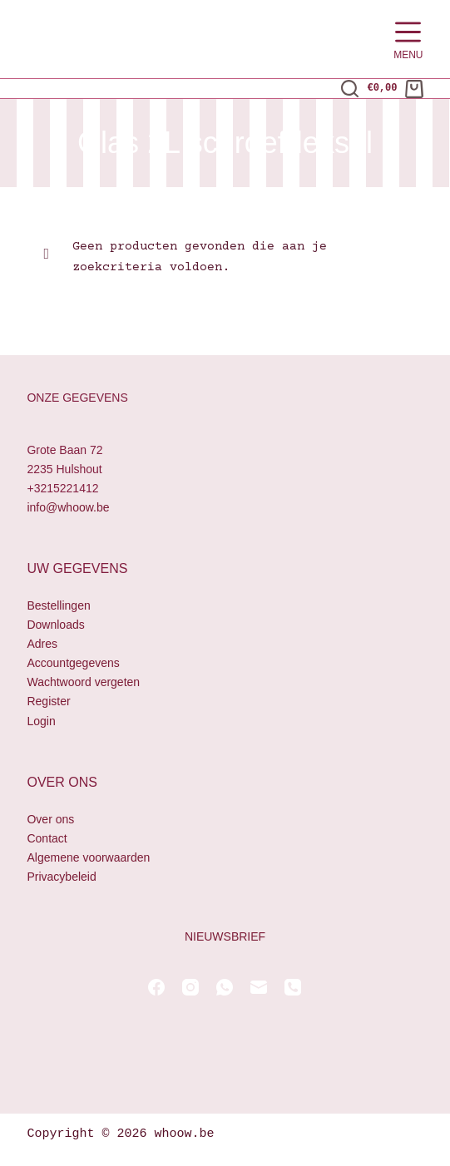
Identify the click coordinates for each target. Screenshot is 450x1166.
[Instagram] (190, 987)
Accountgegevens (73, 662)
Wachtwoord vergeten (83, 682)
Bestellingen (58, 605)
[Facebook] (156, 987)
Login (41, 721)
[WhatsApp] (224, 987)
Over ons (50, 819)
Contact (47, 838)
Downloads (55, 624)
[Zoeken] (350, 88)
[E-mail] (258, 987)
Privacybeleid (61, 876)
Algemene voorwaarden (88, 857)
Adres (42, 643)
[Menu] (408, 39)
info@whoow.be (68, 507)
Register (48, 701)
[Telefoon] (292, 987)
